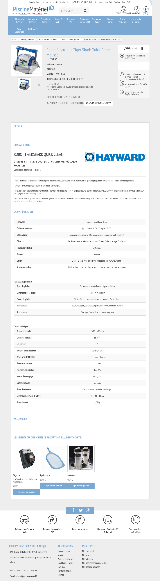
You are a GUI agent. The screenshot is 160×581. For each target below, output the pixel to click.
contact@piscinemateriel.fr (26, 576)
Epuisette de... (45, 475)
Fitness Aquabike (123, 21)
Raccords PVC (71, 21)
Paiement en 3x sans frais (24, 531)
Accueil (60, 555)
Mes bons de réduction (91, 566)
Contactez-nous (123, 13)
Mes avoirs (86, 555)
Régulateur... (17, 475)
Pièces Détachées (19, 30)
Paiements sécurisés (65, 558)
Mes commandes (88, 551)
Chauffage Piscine (45, 21)
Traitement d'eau (97, 21)
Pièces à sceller (58, 21)
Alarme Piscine (110, 21)
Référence (50, 64)
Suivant (38, 84)
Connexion (136, 13)
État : (48, 69)
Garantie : (50, 74)
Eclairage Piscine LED (84, 21)
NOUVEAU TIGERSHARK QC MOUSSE (98, 103)
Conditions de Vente (65, 562)
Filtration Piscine (19, 21)
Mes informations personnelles (94, 562)
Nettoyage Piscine (32, 21)
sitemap (61, 574)
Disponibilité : (52, 79)
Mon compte (89, 546)
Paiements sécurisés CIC (52, 531)
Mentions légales (64, 570)
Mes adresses (87, 558)
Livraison (61, 566)
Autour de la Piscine (136, 21)
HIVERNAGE (32, 29)
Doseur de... (71, 475)
